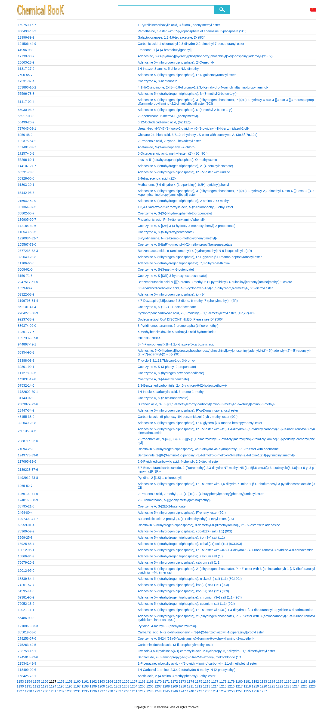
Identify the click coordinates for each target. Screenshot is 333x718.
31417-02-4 (26, 102)
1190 (20, 686)
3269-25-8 (25, 537)
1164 (109, 681)
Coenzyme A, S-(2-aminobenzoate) (163, 398)
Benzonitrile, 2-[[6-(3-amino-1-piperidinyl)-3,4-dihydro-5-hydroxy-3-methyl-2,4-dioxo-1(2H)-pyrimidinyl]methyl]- (216, 455)
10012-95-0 (26, 570)
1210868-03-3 (28, 626)
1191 (28, 686)
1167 (133, 681)
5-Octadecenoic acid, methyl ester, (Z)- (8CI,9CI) (172, 153)
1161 (85, 681)
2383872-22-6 (28, 404)
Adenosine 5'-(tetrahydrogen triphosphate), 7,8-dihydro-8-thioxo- (184, 263)
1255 (247, 691)
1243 (150, 691)
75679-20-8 (26, 562)
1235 (85, 691)
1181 (247, 681)
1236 (93, 691)
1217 (239, 686)
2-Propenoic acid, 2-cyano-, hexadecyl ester (169, 141)
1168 (141, 681)
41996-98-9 (26, 50)
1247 (182, 691)
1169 (150, 681)
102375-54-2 (27, 141)
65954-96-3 (26, 352)
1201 (109, 686)
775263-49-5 (27, 645)
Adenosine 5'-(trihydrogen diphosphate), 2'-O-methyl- (176, 62)
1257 (263, 691)
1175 (198, 681)
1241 (133, 691)
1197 (76, 686)
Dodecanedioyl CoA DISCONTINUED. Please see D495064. (181, 319)
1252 (222, 691)
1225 (304, 686)
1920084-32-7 (28, 238)
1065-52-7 (25, 486)
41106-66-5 (26, 263)
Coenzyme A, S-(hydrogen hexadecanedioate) (171, 373)
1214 (214, 686)
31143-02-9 (26, 398)
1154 (28, 681)
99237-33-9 (26, 319)
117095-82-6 (27, 461)
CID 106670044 (149, 338)
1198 (85, 686)
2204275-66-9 (28, 313)
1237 (101, 691)
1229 (36, 691)
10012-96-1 (26, 550)
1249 (198, 691)
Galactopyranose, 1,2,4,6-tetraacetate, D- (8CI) (171, 37)
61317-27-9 (26, 68)
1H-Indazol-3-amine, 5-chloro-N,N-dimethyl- (169, 68)
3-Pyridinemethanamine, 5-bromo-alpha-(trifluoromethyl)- (178, 325)
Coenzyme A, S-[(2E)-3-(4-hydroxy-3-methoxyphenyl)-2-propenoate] (186, 226)
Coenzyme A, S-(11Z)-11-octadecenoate (167, 307)
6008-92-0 (25, 269)
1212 (198, 686)
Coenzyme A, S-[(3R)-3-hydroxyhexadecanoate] (172, 276)
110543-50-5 (27, 232)
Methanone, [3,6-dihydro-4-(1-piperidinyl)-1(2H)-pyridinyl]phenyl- (184, 184)
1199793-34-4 (28, 300)
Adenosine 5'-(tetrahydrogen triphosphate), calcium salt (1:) (180, 556)
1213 (206, 686)
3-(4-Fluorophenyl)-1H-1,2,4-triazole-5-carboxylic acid (176, 344)
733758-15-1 (27, 651)
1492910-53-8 (28, 478)
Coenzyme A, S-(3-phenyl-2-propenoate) (167, 367)
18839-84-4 (26, 579)
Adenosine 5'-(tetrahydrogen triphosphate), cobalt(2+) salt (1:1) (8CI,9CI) (190, 544)
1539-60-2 (25, 288)
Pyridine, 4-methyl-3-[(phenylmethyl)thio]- (167, 626)
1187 (295, 681)
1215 (222, 686)
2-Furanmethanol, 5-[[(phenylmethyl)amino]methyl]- (174, 500)
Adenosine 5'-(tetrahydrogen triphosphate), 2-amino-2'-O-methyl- (184, 201)
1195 (60, 686)
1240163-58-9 (28, 500)
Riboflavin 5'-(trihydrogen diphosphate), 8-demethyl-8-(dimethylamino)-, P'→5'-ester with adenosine (209, 525)
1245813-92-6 (28, 657)
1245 (166, 691)
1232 (60, 691)
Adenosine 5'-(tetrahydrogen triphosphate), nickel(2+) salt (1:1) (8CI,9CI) (190, 579)
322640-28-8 (27, 423)
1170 (158, 681)
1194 (52, 686)
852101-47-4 (27, 307)
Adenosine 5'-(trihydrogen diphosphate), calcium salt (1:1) (179, 562)
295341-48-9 (27, 663)
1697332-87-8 (28, 338)
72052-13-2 (26, 603)
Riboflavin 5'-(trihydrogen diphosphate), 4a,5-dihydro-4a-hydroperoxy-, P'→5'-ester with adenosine (208, 449)
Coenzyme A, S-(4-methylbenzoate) (163, 379)
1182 (255, 681)
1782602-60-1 (28, 392)
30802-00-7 (26, 213)
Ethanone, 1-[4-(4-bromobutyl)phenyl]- (165, 50)
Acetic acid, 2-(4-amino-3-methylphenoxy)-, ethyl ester (176, 676)
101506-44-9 (27, 44)
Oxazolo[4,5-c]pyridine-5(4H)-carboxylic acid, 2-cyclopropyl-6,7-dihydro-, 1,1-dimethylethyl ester (206, 651)
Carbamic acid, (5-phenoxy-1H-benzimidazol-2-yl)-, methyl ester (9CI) (187, 417)
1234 (76, 691)
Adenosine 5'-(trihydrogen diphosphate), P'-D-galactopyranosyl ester (187, 75)
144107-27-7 (27, 166)
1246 (174, 691)
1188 (304, 681)
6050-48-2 (25, 135)
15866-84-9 (26, 556)
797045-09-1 (27, 128)
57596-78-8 (26, 93)
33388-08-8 (26, 360)
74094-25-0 (26, 449)
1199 (93, 686)
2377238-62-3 (28, 251)
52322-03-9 (26, 294)
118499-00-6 (27, 670)
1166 (125, 681)
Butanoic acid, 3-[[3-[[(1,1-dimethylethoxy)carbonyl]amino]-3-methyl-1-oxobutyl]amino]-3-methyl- (206, 404)
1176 (206, 681)
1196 (68, 686)
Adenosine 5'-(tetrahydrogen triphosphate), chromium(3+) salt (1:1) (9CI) (190, 597)
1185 (279, 681)
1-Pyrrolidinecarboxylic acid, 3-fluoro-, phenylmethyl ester (179, 25)
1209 (174, 686)
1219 (255, 686)
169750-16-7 (27, 25)
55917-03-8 (26, 116)
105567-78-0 (27, 244)
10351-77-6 (26, 332)
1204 (133, 686)
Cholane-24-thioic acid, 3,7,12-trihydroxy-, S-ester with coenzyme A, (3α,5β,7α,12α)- (198, 135)
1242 (141, 691)
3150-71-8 (25, 276)
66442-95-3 (26, 193)
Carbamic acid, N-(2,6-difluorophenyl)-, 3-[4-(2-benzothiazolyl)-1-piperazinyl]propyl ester (201, 632)
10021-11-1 (26, 610)
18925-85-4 (26, 544)
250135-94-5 (27, 431)
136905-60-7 (27, 219)
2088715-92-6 (28, 441)
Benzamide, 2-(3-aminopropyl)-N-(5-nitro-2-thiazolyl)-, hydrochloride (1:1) (190, 657)
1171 (166, 681)
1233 (68, 691)
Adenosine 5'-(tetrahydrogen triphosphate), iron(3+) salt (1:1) (181, 537)
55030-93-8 (26, 110)
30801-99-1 (26, 367)
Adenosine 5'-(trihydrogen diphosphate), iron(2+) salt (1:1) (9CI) (183, 585)
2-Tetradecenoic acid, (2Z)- (157, 178)
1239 (117, 691)
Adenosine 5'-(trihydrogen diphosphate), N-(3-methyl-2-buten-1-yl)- (185, 110)
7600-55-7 (25, 75)
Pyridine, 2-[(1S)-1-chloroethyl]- (160, 478)
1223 (287, 686)
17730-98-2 (26, 56)
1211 (190, 686)
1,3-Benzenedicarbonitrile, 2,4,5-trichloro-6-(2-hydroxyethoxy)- (182, 385)
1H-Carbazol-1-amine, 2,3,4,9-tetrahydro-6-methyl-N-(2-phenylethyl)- (187, 670)
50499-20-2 (26, 122)
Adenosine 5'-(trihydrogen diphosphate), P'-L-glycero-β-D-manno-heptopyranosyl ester (200, 257)
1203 (125, 686)
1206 (150, 686)
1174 (190, 681)
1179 (230, 681)
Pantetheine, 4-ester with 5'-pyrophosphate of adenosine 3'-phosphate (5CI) (192, 31)
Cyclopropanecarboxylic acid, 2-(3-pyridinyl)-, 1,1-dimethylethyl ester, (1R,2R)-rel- (196, 313)
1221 (271, 686)
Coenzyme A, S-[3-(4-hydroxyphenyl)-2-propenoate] (175, 213)
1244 (158, 691)
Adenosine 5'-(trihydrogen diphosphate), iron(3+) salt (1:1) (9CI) (183, 591)
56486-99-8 (26, 618)
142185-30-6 (27, 226)
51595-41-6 (26, 591)
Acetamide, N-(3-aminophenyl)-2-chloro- (166, 147)
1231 (52, 691)
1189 (312, 681)
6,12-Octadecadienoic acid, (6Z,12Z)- (164, 122)
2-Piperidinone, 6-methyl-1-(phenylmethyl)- (168, 116)
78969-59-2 (26, 531)
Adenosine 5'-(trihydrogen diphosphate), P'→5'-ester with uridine (184, 172)
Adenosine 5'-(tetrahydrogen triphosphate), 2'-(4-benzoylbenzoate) (185, 166)
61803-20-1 (26, 184)
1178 (222, 681)
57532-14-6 (26, 385)
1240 (125, 691)
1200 (101, 686)
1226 (312, 686)
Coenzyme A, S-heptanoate (157, 81)
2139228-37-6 (28, 469)
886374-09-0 (27, 325)
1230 (44, 691)
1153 (20, 681)
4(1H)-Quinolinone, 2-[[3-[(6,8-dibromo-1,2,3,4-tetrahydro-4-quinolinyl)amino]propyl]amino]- (203, 87)
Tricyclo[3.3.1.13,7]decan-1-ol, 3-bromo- (166, 360)
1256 (255, 691)
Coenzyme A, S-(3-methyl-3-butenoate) (166, 269)
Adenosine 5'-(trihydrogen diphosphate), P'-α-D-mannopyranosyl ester (188, 410)
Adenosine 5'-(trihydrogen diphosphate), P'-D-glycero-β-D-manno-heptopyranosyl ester (200, 423)
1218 (247, 686)
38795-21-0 (26, 506)
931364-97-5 (27, 207)
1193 (44, 686)
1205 (141, 686)
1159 (68, 681)
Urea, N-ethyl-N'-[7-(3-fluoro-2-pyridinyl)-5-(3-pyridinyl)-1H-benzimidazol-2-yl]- (193, 128)
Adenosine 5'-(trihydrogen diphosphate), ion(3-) (171, 294)
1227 (20, 691)
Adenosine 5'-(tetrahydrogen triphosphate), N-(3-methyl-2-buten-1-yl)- (187, 93)
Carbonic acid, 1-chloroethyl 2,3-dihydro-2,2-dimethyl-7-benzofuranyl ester (191, 44)
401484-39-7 (27, 147)
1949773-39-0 (28, 455)
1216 (230, 686)
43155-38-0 (26, 417)
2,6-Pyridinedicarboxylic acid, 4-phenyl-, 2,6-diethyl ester (178, 461)
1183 (263, 681)
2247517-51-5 (28, 282)
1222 (279, 686)
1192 (36, 686)
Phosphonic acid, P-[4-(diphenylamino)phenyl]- (171, 219)
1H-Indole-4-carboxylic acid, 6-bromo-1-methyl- (171, 392)
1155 (36, 681)
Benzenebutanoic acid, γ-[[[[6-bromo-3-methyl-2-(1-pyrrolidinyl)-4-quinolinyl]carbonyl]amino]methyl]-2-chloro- (215, 282)
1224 (295, 686)
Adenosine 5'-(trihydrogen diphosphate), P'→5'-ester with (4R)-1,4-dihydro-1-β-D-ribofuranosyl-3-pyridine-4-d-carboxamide (225, 550)
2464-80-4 (25, 512)
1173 (182, 681)
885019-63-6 (27, 632)
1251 (214, 691)
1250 (206, 691)
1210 (182, 686)
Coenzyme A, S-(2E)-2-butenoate (161, 506)
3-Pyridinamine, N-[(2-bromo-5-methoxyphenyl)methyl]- (177, 238)
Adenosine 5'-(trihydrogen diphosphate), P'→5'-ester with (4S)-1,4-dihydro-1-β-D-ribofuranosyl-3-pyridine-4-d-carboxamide (225, 610)
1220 (263, 686)
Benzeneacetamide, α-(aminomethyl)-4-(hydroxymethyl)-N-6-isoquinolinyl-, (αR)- (195, 251)
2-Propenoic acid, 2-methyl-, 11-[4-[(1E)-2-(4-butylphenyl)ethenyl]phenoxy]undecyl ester (201, 494)
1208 (166, 686)
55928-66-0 (26, 178)
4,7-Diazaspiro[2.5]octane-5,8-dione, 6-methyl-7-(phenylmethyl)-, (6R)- (188, 300)
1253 (230, 691)
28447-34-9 (26, 410)
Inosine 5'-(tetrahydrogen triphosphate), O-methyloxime (177, 160)
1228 (28, 691)
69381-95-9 (26, 597)
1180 (239, 681)
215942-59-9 (27, 201)
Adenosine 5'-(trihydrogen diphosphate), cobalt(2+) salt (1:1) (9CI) (185, 531)
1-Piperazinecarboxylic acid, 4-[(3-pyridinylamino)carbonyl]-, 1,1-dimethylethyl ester (197, 663)
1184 (271, 681)
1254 (239, 691)
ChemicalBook (41, 9)
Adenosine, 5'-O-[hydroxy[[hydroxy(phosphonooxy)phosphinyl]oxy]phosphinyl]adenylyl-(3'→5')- (205, 56)
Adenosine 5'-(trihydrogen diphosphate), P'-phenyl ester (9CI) (181, 512)
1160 (76, 681)
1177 (214, 681)
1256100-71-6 (28, 494)
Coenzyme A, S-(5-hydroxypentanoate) (166, 232)
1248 (190, 691)
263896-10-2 (27, 87)
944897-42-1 (27, 344)
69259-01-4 (26, 525)
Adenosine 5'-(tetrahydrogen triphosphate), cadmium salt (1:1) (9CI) (186, 603)
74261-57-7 (26, 585)
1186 (287, 681)
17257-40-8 (26, 153)
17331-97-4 (26, 81)
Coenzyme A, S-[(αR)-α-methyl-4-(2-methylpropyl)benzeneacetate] (185, 244)
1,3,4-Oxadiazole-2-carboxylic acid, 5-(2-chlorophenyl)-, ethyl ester (185, 207)
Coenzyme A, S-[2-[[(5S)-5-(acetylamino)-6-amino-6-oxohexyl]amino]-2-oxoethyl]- (196, 638)
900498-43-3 (27, 31)
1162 (93, 681)
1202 (117, 686)
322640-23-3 (27, 257)
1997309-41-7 (28, 519)
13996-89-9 (26, 37)
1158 (60, 681)
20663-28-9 (26, 62)
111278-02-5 (27, 373)
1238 (109, 691)
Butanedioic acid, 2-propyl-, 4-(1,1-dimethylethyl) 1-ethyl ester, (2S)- (186, 519)
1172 (174, 681)
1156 (44, 681)
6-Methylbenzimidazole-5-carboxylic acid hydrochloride (177, 332)
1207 (158, 686)
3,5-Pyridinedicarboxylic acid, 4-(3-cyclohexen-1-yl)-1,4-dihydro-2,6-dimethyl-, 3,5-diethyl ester (205, 288)
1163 (101, 681)
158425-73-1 (27, 676)
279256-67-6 (27, 638)
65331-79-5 (26, 172)
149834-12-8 (27, 379)
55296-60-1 (26, 160)
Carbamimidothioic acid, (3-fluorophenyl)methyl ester (175, 645)
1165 (117, 681)
